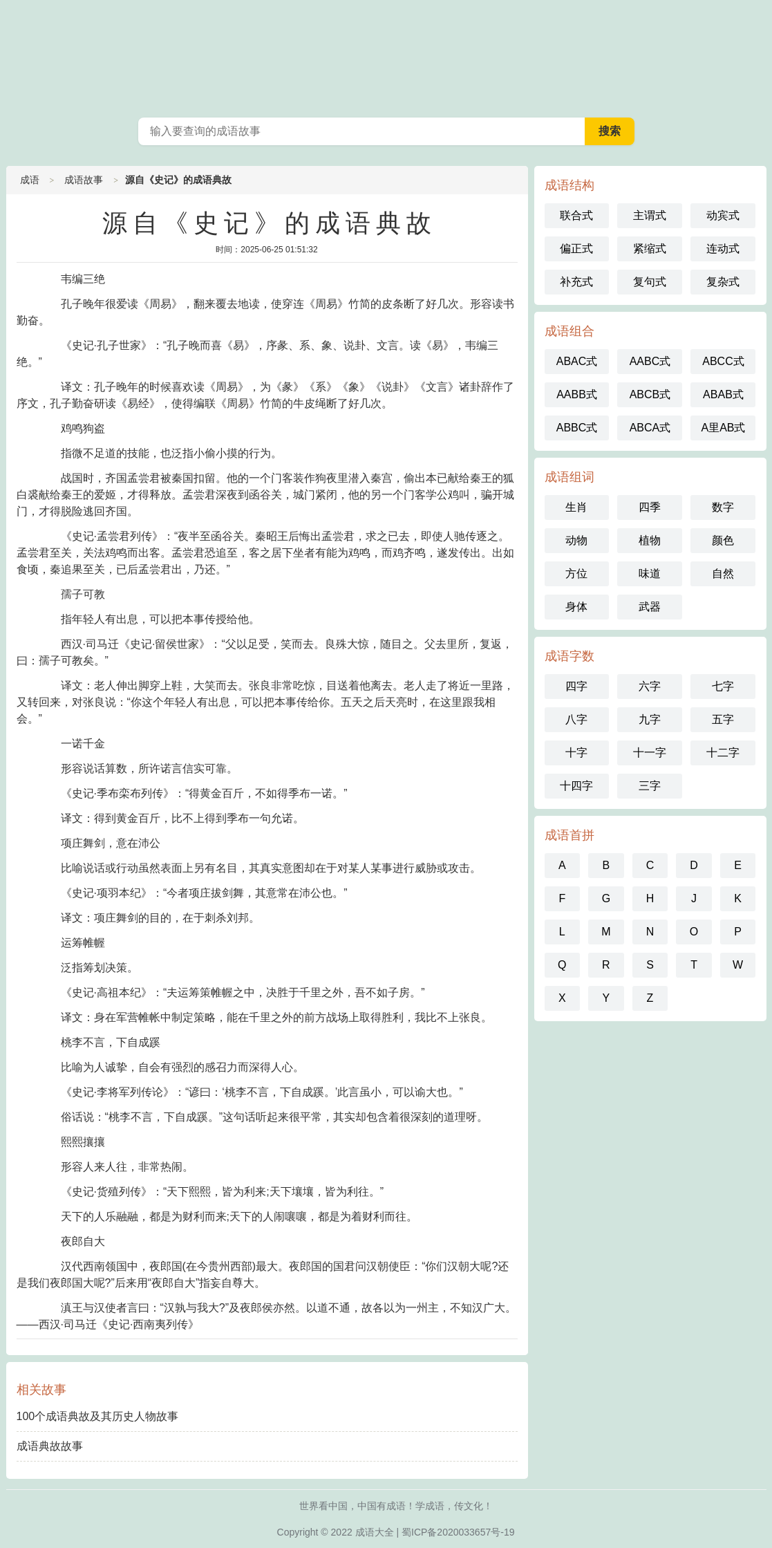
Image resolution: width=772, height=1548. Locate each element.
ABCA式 (650, 427)
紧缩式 (649, 248)
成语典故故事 (50, 1446)
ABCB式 (650, 394)
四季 (650, 507)
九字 (650, 719)
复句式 (649, 282)
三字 (650, 786)
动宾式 (723, 215)
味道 (650, 573)
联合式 (576, 215)
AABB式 (576, 394)
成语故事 (83, 179)
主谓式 (649, 215)
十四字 (576, 786)
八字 (576, 719)
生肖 (576, 507)
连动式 (723, 248)
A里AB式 (723, 427)
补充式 (576, 282)
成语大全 (374, 1532)
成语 (29, 179)
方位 (576, 573)
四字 (576, 686)
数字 (723, 507)
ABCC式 (723, 361)
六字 (650, 686)
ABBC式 (577, 427)
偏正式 (576, 248)
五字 (723, 719)
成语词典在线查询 (386, 55)
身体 (576, 607)
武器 (650, 607)
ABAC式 (577, 361)
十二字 (723, 752)
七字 (723, 686)
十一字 (649, 752)
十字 (576, 752)
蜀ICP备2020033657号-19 (458, 1532)
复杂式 (723, 282)
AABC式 (650, 361)
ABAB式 (723, 394)
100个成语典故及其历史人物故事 (98, 1416)
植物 (650, 540)
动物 (576, 540)
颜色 (723, 540)
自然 (723, 573)
